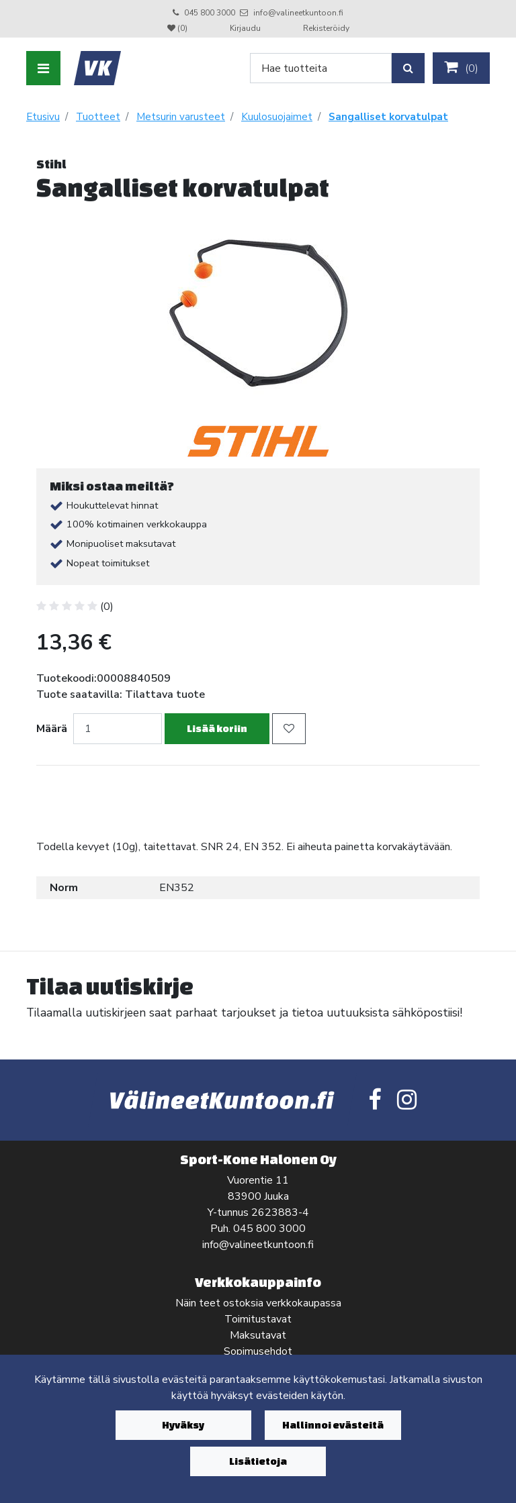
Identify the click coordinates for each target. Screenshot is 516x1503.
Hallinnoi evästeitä (333, 1425)
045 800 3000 (209, 12)
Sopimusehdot (258, 1351)
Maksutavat (258, 1335)
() (461, 68)
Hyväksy (183, 1425)
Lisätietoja (258, 1461)
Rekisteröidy (326, 28)
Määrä (51, 728)
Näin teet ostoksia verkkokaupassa (258, 1303)
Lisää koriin (217, 728)
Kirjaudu (246, 28)
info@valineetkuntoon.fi (298, 12)
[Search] (321, 68)
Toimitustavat (258, 1319)
